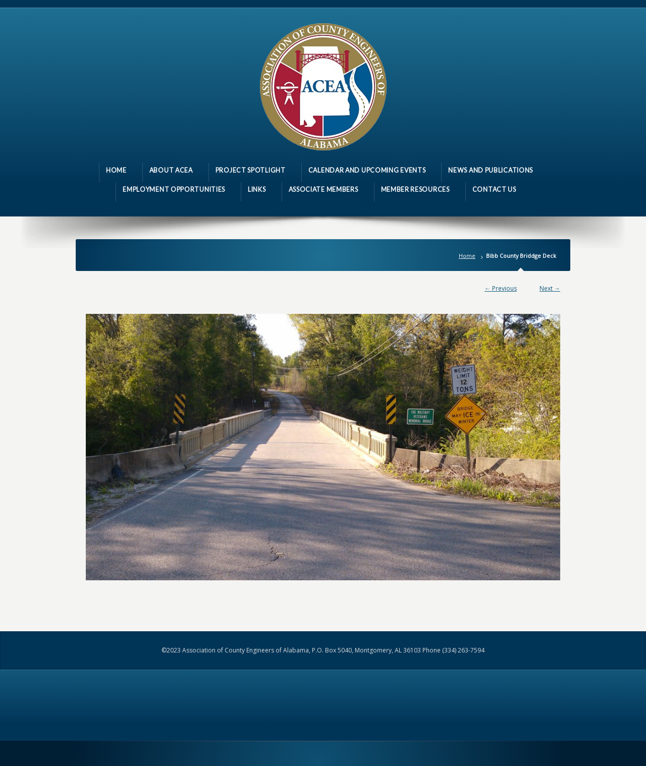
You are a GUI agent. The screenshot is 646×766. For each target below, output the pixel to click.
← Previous (500, 288)
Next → (550, 288)
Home (467, 255)
